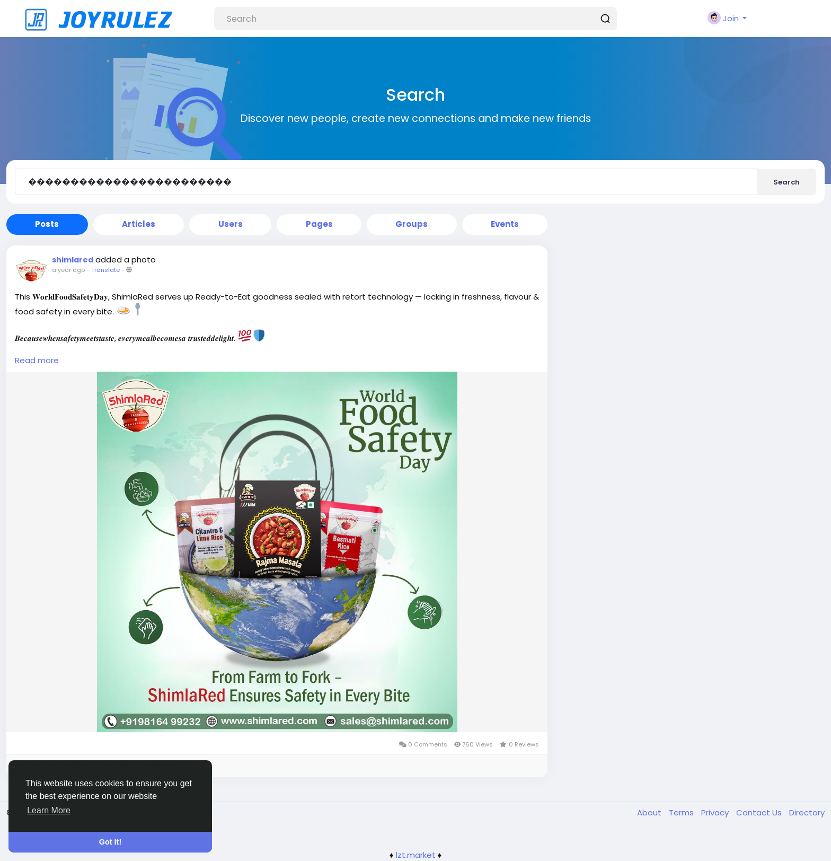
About (650, 812)
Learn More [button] (48, 810)
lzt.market (416, 854)
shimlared (72, 259)
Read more (37, 360)
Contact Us (760, 812)
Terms (682, 812)
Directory (807, 812)
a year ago (68, 270)
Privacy (716, 812)
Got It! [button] (110, 842)
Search (786, 182)
